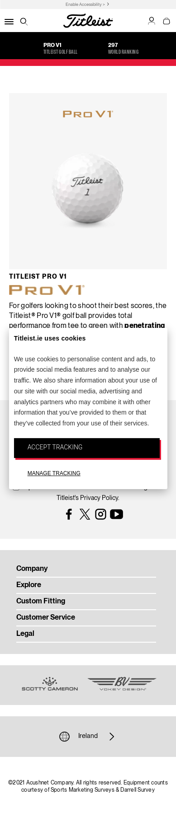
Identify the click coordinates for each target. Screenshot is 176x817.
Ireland (88, 736)
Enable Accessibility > (85, 5)
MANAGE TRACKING (54, 473)
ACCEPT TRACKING (55, 447)
